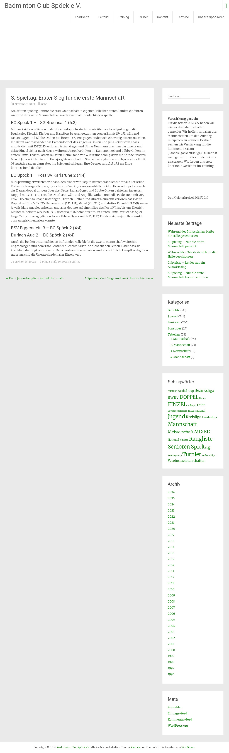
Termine (183, 17)
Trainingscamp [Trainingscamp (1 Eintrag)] (175, 455)
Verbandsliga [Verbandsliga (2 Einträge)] (208, 455)
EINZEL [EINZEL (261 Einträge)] (177, 404)
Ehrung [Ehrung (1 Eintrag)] (202, 398)
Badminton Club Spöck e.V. (42, 5)
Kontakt (162, 17)
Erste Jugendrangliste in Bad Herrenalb (35, 278)
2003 (171, 632)
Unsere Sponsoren (211, 17)
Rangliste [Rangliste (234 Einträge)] (201, 439)
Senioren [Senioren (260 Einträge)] (179, 446)
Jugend (173, 316)
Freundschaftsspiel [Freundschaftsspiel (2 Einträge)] (177, 410)
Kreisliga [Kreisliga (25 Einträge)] (193, 417)
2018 (171, 541)
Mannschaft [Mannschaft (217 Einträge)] (182, 424)
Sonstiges (174, 328)
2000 (171, 650)
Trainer (143, 17)
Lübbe (43, 104)
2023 (171, 510)
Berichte (18, 261)
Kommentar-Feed (180, 719)
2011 (171, 583)
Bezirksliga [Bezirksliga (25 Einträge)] (204, 390)
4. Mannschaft (180, 357)
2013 (171, 571)
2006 (171, 613)
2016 (171, 553)
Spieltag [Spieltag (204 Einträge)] (201, 447)
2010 (171, 589)
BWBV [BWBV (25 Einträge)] (173, 397)
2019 (171, 535)
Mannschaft (49, 261)
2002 (171, 638)
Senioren (30, 261)
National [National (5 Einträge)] (173, 439)
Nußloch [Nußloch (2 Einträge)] (184, 440)
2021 (171, 522)
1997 (171, 668)
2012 (171, 577)
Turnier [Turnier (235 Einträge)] (191, 454)
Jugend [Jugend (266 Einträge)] (176, 416)
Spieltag (75, 261)
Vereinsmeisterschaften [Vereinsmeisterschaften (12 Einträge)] (186, 461)
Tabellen (174, 334)
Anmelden (175, 707)
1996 (171, 674)
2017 (171, 547)
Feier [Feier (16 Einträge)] (201, 405)
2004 (171, 626)
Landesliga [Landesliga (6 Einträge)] (209, 417)
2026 (171, 492)
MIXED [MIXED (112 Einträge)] (202, 432)
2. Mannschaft (180, 345)
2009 (171, 595)
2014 (171, 565)
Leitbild (103, 17)
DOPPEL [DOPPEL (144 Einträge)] (189, 397)
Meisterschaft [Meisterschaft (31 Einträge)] (180, 432)
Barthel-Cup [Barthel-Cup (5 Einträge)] (185, 390)
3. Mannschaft (180, 351)
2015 (171, 559)
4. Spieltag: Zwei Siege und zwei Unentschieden (119, 278)
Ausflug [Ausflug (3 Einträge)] (172, 390)
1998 (171, 662)
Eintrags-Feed (177, 713)
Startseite (82, 17)
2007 (171, 607)
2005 (171, 619)
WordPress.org (178, 725)
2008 (171, 601)
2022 (171, 516)
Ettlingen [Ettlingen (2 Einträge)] (191, 405)
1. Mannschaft (180, 339)
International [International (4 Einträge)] (196, 410)
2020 (171, 528)
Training (123, 17)
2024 (171, 504)
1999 (171, 656)
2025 (171, 498)
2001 (171, 644)
